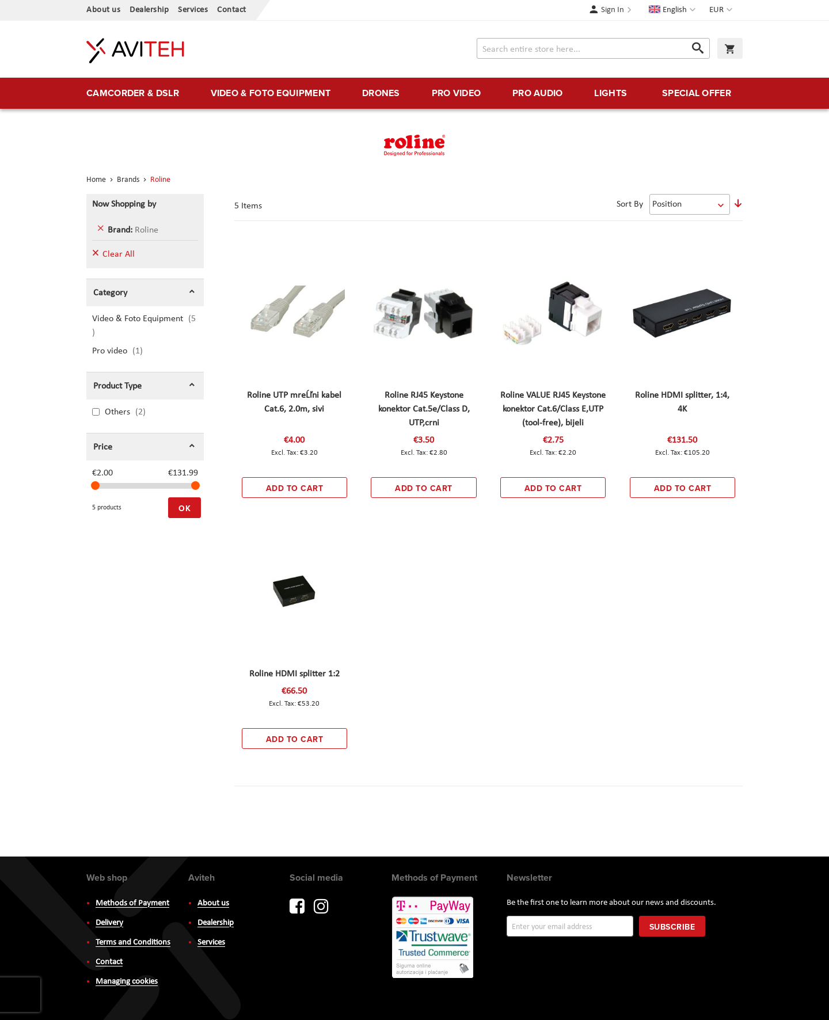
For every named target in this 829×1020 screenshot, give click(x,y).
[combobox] (593, 48)
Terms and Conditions (133, 942)
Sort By (630, 204)
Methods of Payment (132, 903)
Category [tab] (110, 293)
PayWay (433, 938)
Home (97, 180)
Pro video (124, 351)
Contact (231, 10)
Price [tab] (102, 447)
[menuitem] (133, 93)
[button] (722, 10)
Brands (129, 180)
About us (103, 10)
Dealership (149, 10)
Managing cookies (127, 981)
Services (193, 10)
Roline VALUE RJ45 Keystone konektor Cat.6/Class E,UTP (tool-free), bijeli (553, 409)
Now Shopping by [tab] (124, 204)
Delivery (109, 923)
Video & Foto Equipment (144, 325)
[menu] (414, 93)
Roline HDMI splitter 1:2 (294, 674)
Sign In (612, 10)
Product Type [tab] (117, 386)
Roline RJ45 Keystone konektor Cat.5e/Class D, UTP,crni (424, 409)
